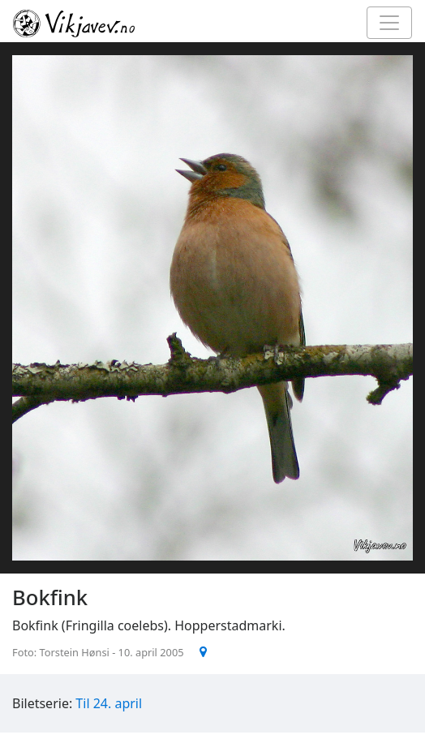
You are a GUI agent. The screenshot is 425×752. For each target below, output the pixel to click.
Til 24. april (108, 703)
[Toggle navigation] (389, 22)
